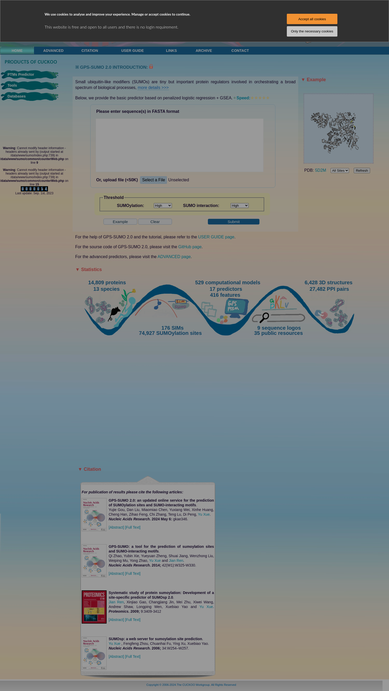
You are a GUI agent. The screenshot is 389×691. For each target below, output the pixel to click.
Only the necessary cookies (312, 31)
